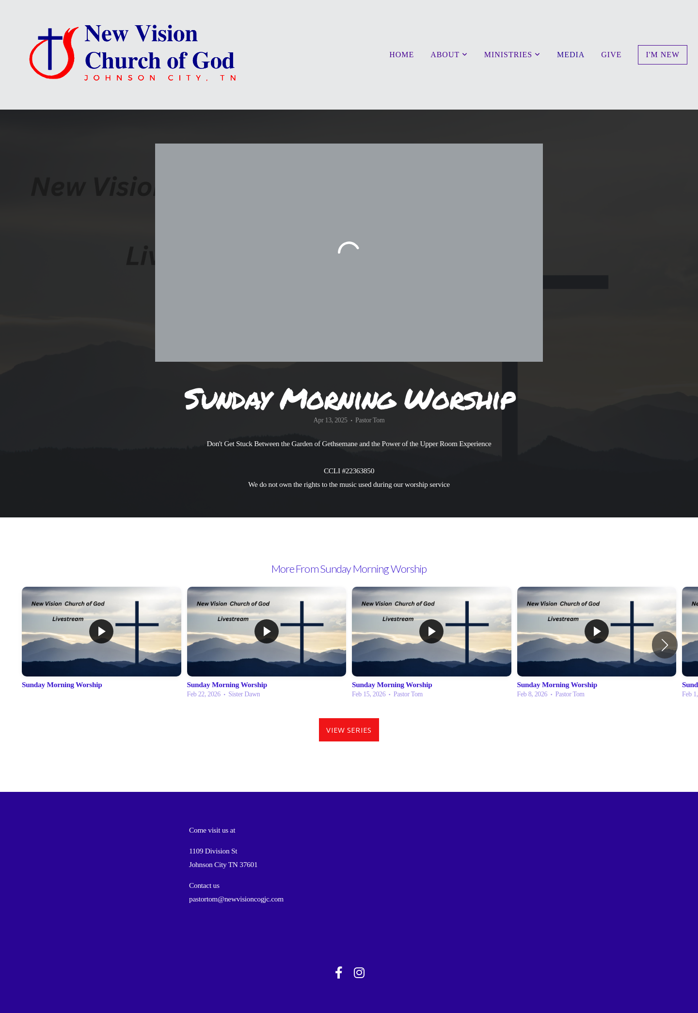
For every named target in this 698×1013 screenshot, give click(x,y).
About (449, 54)
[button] (664, 645)
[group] (101, 645)
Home (401, 54)
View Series (348, 730)
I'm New (663, 54)
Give (611, 54)
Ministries (512, 54)
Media (571, 54)
